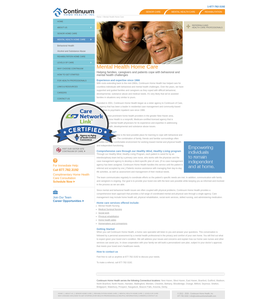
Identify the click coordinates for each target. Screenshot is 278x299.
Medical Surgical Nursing (110, 209)
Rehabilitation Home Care (71, 56)
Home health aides (107, 220)
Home (99, 17)
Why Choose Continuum (70, 68)
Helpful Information (127, 296)
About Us (62, 27)
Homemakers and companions (112, 223)
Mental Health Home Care (113, 17)
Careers (62, 93)
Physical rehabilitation (108, 216)
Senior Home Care (67, 33)
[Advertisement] (204, 86)
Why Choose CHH (65, 296)
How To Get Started (68, 75)
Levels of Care (65, 62)
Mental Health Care (183, 12)
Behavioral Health (65, 45)
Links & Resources (67, 87)
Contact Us (63, 99)
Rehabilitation (213, 12)
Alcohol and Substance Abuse (71, 51)
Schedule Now (64, 181)
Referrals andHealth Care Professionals (207, 26)
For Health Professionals (72, 81)
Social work (103, 213)
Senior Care (153, 12)
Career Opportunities (68, 200)
